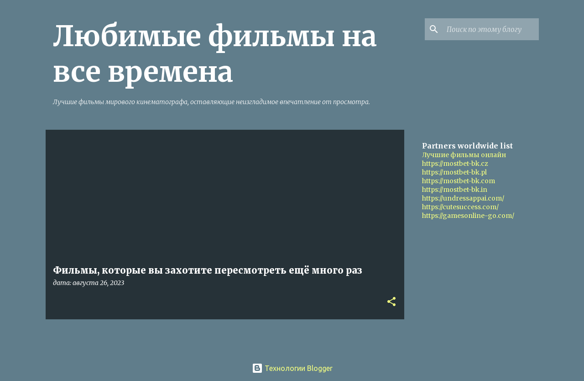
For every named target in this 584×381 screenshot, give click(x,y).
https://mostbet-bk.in (454, 189)
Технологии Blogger (292, 368)
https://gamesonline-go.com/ (468, 216)
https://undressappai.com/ (463, 198)
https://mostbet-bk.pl (454, 172)
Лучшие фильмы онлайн (464, 155)
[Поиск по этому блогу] (491, 29)
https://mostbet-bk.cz (455, 163)
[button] (391, 302)
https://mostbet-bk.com (458, 181)
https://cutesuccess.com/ (460, 207)
